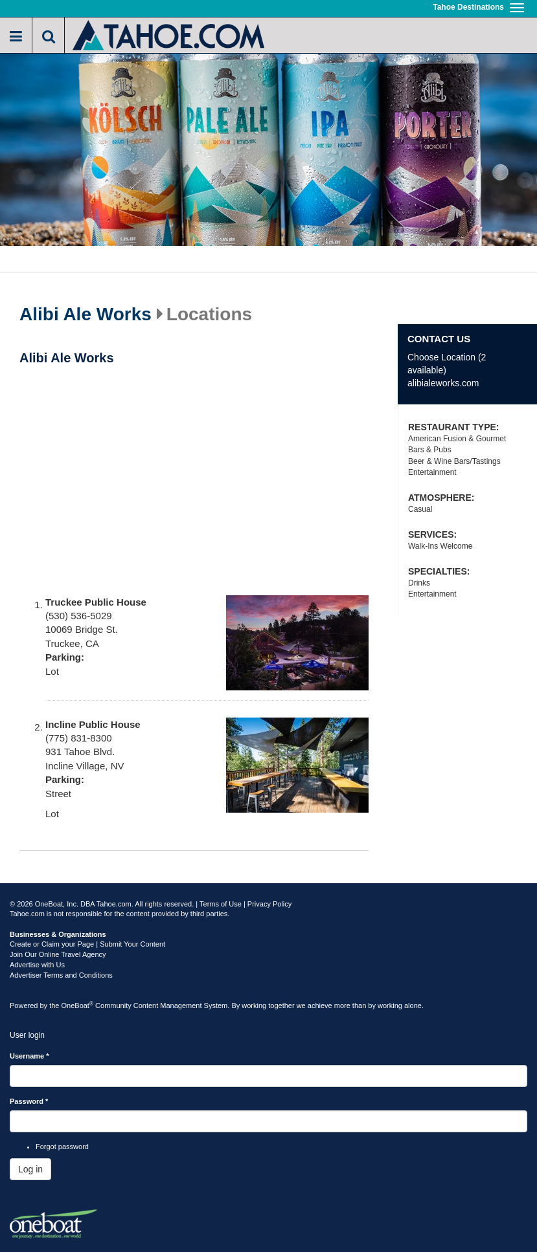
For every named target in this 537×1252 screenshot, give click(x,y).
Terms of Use (221, 904)
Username (29, 1056)
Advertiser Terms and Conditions (61, 975)
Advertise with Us (37, 965)
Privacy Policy (269, 904)
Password (29, 1101)
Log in (30, 1169)
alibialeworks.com (443, 383)
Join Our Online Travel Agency (58, 954)
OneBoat (78, 1005)
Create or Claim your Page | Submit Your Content (87, 944)
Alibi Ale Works (85, 314)
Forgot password (62, 1146)
